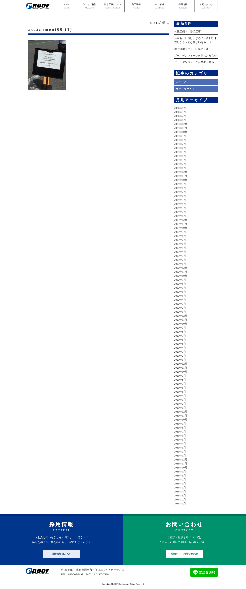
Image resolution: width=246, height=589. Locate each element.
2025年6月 (180, 148)
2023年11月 (180, 223)
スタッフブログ (185, 89)
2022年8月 (180, 283)
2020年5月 (180, 391)
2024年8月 (180, 187)
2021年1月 (180, 359)
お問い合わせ (206, 6)
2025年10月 (180, 132)
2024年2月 (180, 211)
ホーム (66, 6)
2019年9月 (180, 423)
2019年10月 (180, 419)
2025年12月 (180, 124)
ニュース (181, 81)
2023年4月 (180, 251)
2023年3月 (180, 255)
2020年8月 (180, 379)
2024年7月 (180, 191)
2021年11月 (180, 319)
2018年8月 (180, 475)
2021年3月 (180, 351)
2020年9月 (180, 375)
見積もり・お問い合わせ (184, 554)
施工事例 (136, 6)
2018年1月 (180, 503)
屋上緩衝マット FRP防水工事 (191, 48)
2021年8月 (180, 331)
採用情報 (183, 6)
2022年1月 (180, 311)
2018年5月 (180, 487)
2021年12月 (180, 315)
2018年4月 (180, 491)
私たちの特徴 (90, 6)
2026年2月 (180, 116)
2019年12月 (180, 411)
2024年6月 (180, 195)
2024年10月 (180, 179)
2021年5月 (180, 343)
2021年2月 (180, 355)
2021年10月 (180, 323)
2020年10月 (180, 371)
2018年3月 (180, 495)
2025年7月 (180, 144)
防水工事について (113, 6)
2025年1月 (180, 167)
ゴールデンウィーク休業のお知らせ (195, 55)
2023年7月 (180, 239)
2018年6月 (180, 483)
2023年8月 (180, 235)
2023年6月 (180, 243)
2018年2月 (180, 499)
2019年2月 (180, 451)
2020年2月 (180, 403)
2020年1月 (180, 407)
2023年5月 (180, 247)
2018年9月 (180, 471)
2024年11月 (180, 175)
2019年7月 (180, 431)
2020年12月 (180, 363)
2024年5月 (180, 199)
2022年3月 (180, 303)
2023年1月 (180, 263)
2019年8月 (180, 427)
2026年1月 (180, 120)
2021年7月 (180, 335)
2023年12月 (180, 219)
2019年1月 (180, 455)
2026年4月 (180, 108)
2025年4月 (180, 155)
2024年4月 (180, 203)
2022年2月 (180, 307)
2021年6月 (180, 339)
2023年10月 (180, 227)
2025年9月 (180, 136)
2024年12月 (180, 171)
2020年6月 (180, 387)
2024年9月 (180, 183)
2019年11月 (180, 415)
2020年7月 (180, 383)
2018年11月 (180, 463)
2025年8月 (180, 140)
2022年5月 (180, 295)
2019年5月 (180, 439)
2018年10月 (180, 467)
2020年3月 (180, 399)
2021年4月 (180, 347)
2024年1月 (180, 215)
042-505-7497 (75, 574)
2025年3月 (180, 159)
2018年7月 (180, 479)
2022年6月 (180, 291)
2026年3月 (180, 112)
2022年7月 (180, 287)
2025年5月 (180, 151)
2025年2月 (180, 163)
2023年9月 (180, 231)
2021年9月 (180, 327)
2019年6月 (180, 435)
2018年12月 (180, 459)
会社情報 (159, 6)
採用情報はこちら (61, 554)
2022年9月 (180, 279)
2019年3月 (180, 447)
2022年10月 (180, 275)
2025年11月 (180, 128)
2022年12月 (180, 267)
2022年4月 (180, 299)
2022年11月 (180, 271)
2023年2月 (180, 259)
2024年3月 (180, 207)
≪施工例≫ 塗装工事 (187, 31)
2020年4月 (180, 395)
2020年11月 (180, 367)
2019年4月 (180, 443)
